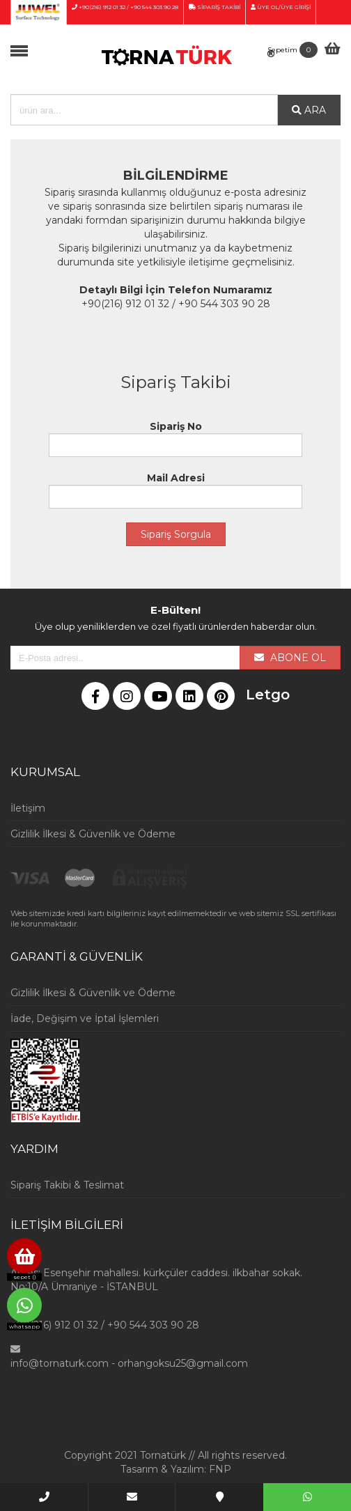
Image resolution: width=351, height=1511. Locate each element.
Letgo (256, 694)
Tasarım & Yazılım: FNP (175, 1469)
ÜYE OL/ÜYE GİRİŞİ (281, 6)
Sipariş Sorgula (176, 534)
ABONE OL (290, 657)
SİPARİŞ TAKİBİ (214, 6)
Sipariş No (175, 438)
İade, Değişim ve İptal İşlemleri (84, 1018)
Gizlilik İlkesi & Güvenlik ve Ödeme (93, 834)
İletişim (27, 808)
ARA (309, 110)
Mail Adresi (175, 490)
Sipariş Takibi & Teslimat (67, 1185)
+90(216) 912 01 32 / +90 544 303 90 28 (125, 6)
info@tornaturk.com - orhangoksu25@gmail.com (129, 1363)
